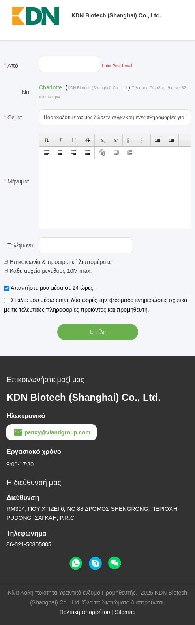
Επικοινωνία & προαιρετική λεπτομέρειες (58, 262)
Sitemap (125, 612)
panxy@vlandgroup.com (51, 432)
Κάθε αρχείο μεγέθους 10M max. (48, 271)
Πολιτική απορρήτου (85, 612)
